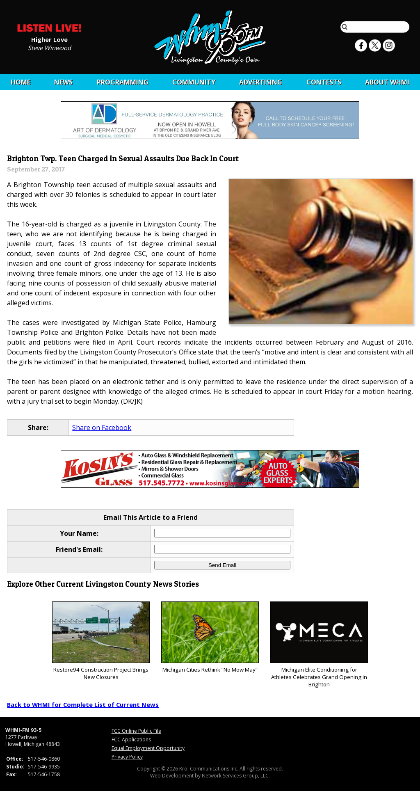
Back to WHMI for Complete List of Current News (83, 704)
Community (193, 82)
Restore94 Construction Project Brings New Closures (100, 641)
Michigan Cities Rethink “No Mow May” (209, 637)
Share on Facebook (101, 427)
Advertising (260, 82)
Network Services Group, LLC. (236, 775)
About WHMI (387, 82)
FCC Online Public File (136, 730)
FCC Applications (131, 739)
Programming (122, 82)
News (63, 82)
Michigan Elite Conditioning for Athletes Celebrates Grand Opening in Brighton (319, 644)
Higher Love (49, 39)
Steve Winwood (49, 47)
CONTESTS (323, 82)
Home (20, 82)
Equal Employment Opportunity (148, 748)
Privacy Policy (127, 756)
